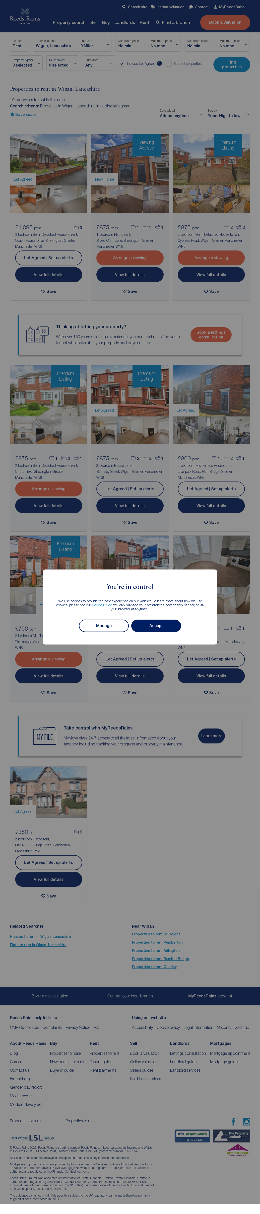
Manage (104, 625)
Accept (156, 625)
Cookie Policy (101, 605)
